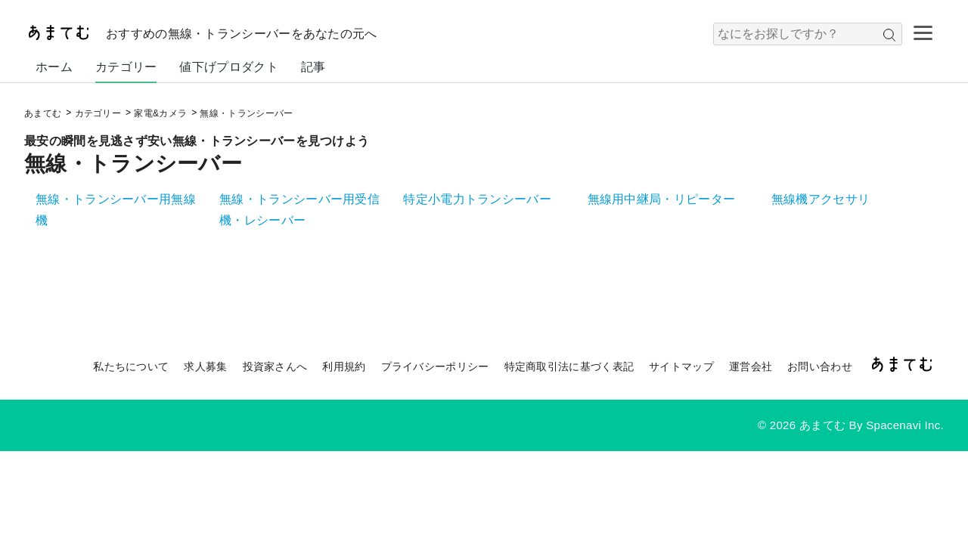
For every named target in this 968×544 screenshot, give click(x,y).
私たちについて (131, 366)
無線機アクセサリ (820, 199)
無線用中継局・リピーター (662, 199)
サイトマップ (681, 366)
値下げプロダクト (228, 66)
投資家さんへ (275, 366)
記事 (313, 66)
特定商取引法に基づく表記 (569, 366)
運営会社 (750, 366)
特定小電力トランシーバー (477, 199)
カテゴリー (126, 66)
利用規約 (343, 366)
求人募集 (205, 366)
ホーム (54, 66)
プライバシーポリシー (435, 366)
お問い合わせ (819, 366)
